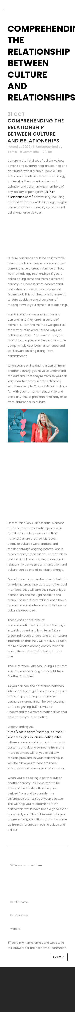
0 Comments (29, 152)
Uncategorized (47, 147)
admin (12, 152)
